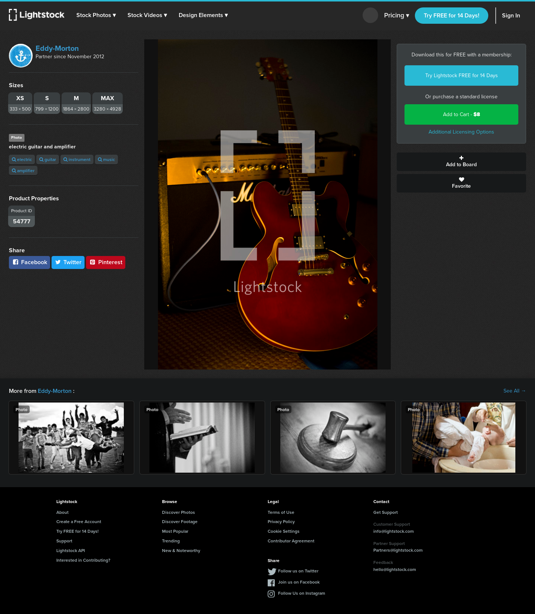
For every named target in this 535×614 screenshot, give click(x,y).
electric (22, 159)
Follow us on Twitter (298, 571)
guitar (47, 159)
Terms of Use (281, 512)
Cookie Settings (284, 531)
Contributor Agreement (291, 541)
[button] (96, 15)
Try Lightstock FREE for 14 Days (461, 75)
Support (64, 541)
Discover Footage (180, 521)
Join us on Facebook (299, 582)
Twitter (68, 262)
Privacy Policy (281, 521)
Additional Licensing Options (461, 132)
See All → (514, 391)
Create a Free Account (78, 521)
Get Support (385, 512)
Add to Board (461, 161)
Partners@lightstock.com (398, 550)
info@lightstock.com (393, 531)
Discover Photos (178, 512)
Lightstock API (70, 550)
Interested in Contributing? (83, 560)
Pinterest (105, 262)
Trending (171, 541)
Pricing (396, 15)
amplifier (23, 170)
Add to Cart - (461, 114)
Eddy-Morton (57, 48)
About (62, 512)
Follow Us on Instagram (301, 593)
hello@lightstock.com (394, 569)
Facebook (29, 262)
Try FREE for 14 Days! (451, 15)
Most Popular (175, 531)
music (106, 159)
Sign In (511, 15)
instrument (76, 159)
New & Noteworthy (181, 550)
